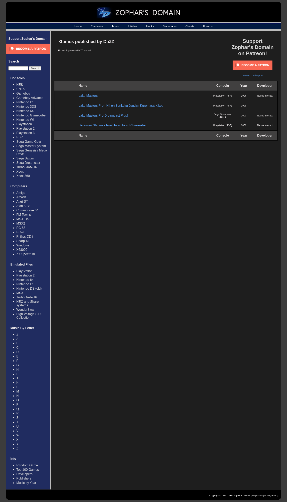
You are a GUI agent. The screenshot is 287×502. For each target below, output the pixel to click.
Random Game (27, 465)
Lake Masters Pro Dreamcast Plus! (103, 115)
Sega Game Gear (28, 141)
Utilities (132, 26)
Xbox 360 (23, 176)
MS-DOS (22, 219)
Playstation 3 (25, 133)
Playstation (24, 124)
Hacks (150, 26)
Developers (24, 474)
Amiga (20, 192)
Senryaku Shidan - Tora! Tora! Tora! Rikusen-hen (113, 125)
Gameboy (23, 93)
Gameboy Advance (29, 98)
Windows (22, 245)
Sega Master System (31, 146)
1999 (244, 105)
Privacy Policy (271, 495)
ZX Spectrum (25, 254)
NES (19, 84)
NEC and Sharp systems (27, 303)
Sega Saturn (25, 158)
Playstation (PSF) (222, 95)
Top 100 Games (27, 469)
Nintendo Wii (25, 119)
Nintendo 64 (24, 111)
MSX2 (20, 223)
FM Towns (23, 214)
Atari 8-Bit (23, 206)
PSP (19, 137)
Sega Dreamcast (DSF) (222, 115)
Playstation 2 (25, 128)
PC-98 (20, 232)
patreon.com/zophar (252, 75)
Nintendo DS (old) (29, 288)
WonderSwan (25, 309)
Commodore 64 (27, 210)
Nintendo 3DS (26, 106)
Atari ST (22, 201)
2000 (244, 115)
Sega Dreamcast (28, 162)
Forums (207, 26)
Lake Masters (88, 95)
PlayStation (24, 271)
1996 (244, 95)
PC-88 (20, 228)
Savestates (170, 26)
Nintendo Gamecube (31, 115)
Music (116, 26)
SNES (20, 89)
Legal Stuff (257, 495)
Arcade (21, 197)
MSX (19, 293)
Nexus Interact (264, 95)
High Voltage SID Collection (28, 315)
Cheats (189, 26)
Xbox (20, 171)
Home (78, 26)
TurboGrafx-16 (26, 167)
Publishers (23, 478)
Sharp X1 (23, 241)
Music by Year (26, 482)
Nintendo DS (25, 102)
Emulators (97, 26)
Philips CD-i (24, 236)
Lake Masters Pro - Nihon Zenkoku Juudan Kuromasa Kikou (121, 105)
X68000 (21, 249)
